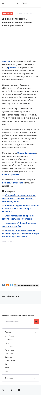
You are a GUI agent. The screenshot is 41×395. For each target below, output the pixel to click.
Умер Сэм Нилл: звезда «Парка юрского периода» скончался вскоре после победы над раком (20, 233)
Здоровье (8, 357)
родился (12, 67)
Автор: (7, 241)
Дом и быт (9, 346)
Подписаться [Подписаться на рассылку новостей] (36, 321)
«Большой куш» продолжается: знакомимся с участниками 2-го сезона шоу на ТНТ (19, 198)
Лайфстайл (9, 353)
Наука (7, 343)
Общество (8, 339)
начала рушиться (10, 174)
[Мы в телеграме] (11, 390)
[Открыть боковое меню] (3, 3)
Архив (7, 371)
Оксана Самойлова (26, 153)
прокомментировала (12, 182)
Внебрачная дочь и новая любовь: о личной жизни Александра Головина (20, 208)
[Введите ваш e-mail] (18, 321)
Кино (7, 368)
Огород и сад (10, 360)
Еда (6, 364)
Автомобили (9, 350)
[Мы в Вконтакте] (3, 390)
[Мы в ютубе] (19, 390)
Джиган (6, 61)
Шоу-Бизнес (7, 14)
